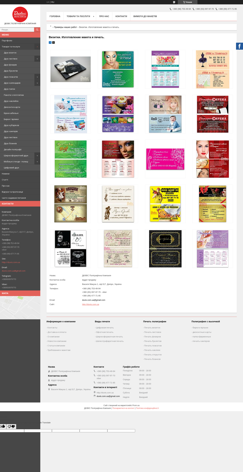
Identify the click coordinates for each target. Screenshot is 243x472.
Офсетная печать (104, 332)
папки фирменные (202, 336)
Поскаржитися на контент (123, 408)
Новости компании (57, 341)
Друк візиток (10, 52)
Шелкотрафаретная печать (110, 341)
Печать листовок (152, 332)
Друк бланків (10, 143)
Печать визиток (152, 327)
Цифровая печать (105, 327)
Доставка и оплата (57, 332)
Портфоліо (7, 40)
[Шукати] (37, 29)
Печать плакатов (153, 345)
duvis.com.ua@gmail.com (13, 270)
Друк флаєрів (10, 64)
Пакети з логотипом (14, 95)
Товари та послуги (11, 46)
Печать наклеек (152, 350)
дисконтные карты (202, 332)
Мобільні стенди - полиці (16, 161)
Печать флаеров (152, 336)
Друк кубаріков (11, 125)
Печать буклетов (152, 341)
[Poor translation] (11, 426)
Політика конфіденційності (147, 408)
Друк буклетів (11, 70)
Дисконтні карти (12, 107)
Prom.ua (136, 405)
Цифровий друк (11, 167)
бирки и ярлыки (200, 327)
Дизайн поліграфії (12, 149)
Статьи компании (56, 345)
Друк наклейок (11, 101)
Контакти (121, 16)
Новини (5, 173)
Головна (55, 16)
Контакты (52, 327)
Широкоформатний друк (16, 155)
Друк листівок (11, 58)
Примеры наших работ (65, 27)
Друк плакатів (11, 76)
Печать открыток (153, 354)
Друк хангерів (11, 131)
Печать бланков (152, 359)
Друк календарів (12, 82)
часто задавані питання (14, 197)
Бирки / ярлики (11, 119)
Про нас (6, 185)
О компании (54, 336)
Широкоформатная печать (109, 336)
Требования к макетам (59, 350)
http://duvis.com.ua (11, 262)
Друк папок (9, 89)
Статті (5, 179)
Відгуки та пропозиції (12, 191)
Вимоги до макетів (145, 16)
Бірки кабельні (11, 113)
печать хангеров (201, 341)
